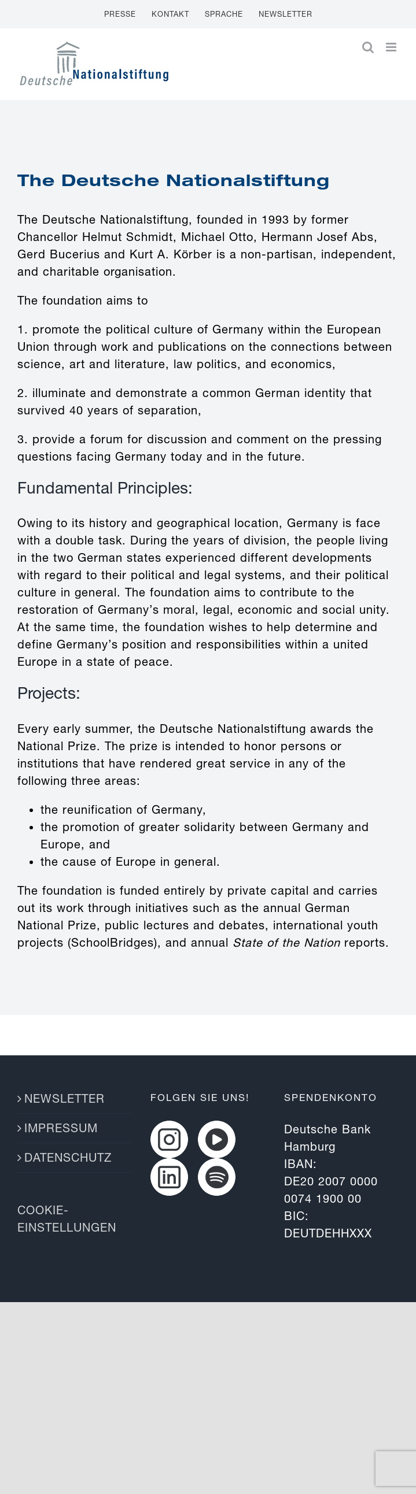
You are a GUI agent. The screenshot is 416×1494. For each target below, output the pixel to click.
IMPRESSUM (61, 1128)
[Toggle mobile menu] (392, 47)
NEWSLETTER (64, 1098)
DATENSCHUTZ (68, 1157)
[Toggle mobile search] (368, 47)
